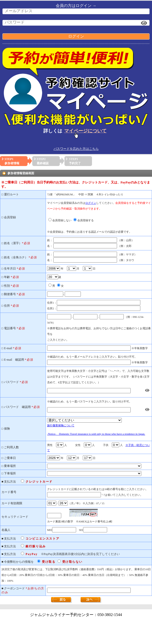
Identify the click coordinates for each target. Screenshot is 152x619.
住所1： (52, 302)
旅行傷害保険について (60, 425)
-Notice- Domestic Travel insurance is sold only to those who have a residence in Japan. (96, 433)
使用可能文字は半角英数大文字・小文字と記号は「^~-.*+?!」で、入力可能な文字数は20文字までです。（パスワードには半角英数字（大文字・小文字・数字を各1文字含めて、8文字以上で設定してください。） (98, 376)
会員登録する (85, 220)
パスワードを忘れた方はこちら (76, 149)
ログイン (76, 36)
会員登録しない (61, 220)
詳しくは (76, 130)
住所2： (52, 308)
